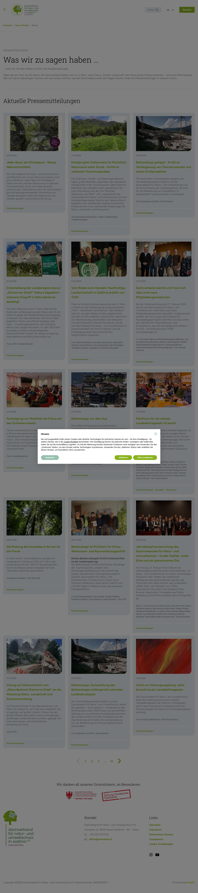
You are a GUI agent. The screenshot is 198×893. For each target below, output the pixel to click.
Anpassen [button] (49, 457)
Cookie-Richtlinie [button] (71, 442)
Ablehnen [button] (123, 457)
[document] (99, 442)
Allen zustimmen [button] (145, 457)
